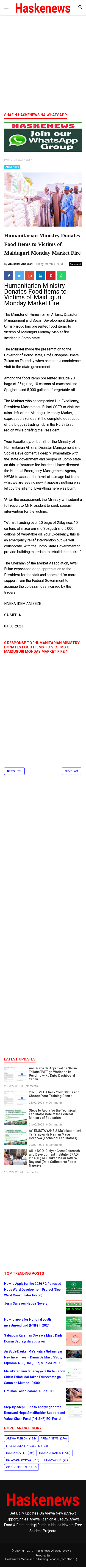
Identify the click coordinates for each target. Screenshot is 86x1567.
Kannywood (52, 1460)
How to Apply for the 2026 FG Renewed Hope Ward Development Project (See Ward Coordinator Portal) (32, 1289)
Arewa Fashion (17, 1438)
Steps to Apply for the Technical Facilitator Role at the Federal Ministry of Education (52, 1114)
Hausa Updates (50, 1453)
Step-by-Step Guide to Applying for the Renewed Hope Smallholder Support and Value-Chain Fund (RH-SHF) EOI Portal (34, 1413)
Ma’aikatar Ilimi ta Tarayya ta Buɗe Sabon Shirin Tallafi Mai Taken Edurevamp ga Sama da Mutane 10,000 (34, 1377)
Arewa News (12, 167)
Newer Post (14, 771)
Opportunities (16, 1467)
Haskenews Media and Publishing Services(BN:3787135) (41, 1559)
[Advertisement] (43, 65)
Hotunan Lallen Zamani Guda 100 (28, 1391)
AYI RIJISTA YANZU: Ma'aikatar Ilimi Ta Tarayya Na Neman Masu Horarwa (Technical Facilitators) (55, 1134)
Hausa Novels (16, 1453)
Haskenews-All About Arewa (53, 1550)
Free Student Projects (23, 1445)
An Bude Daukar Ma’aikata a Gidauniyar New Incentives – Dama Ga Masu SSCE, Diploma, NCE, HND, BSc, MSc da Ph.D (33, 1357)
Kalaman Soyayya (18, 1460)
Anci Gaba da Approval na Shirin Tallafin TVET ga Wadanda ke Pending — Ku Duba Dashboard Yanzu (53, 1073)
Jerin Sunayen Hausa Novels (25, 1303)
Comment (75, 264)
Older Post (71, 771)
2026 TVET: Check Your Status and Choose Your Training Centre (54, 1094)
